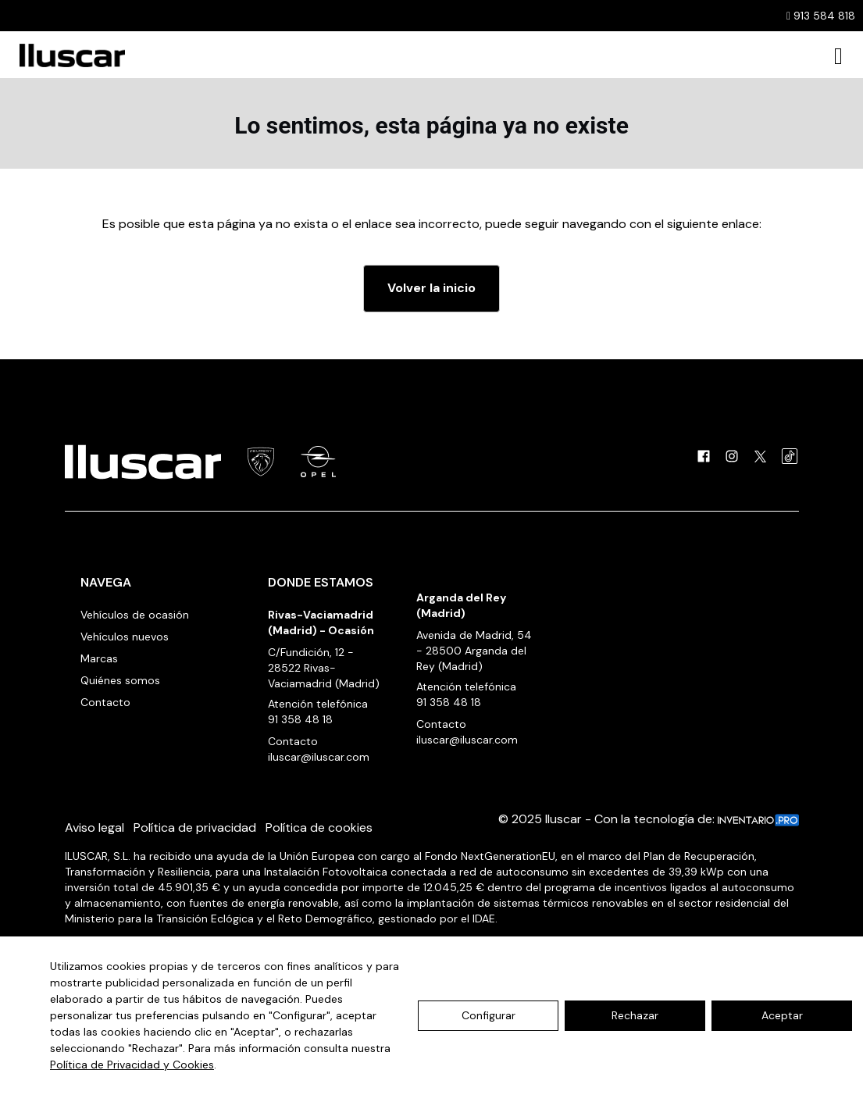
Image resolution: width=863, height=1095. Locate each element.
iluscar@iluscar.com (318, 757)
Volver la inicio (431, 288)
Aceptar (782, 1015)
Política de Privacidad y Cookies (132, 1065)
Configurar (488, 1015)
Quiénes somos (120, 680)
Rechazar (635, 1015)
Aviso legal (94, 827)
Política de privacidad (195, 827)
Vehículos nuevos (124, 637)
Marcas (99, 658)
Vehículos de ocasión (134, 615)
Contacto (105, 702)
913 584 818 (820, 16)
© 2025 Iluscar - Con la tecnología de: (648, 819)
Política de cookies (319, 827)
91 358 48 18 (300, 719)
